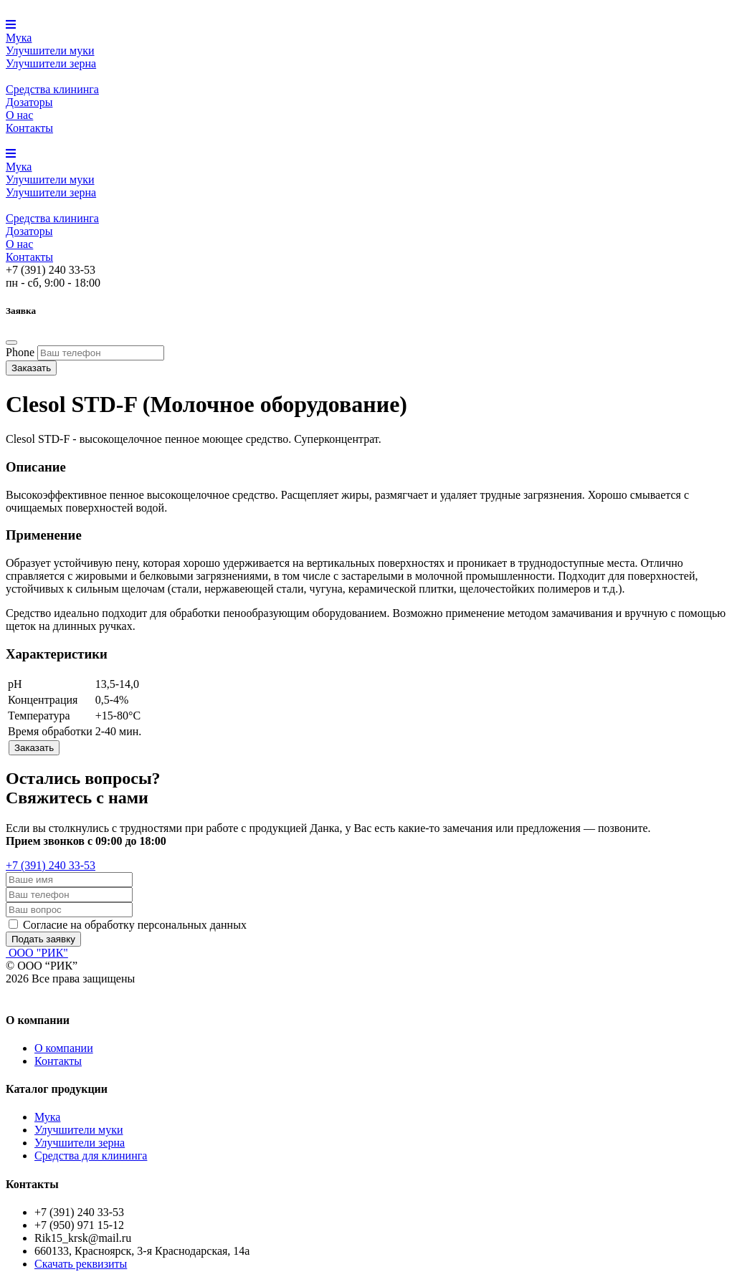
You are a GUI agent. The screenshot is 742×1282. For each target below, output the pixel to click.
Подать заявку (43, 939)
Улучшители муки (50, 50)
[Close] (11, 342)
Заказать (31, 368)
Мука (19, 38)
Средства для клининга (90, 1155)
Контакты (29, 128)
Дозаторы (29, 102)
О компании (63, 1048)
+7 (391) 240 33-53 (50, 865)
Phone (20, 352)
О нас (19, 115)
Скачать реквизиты (80, 1264)
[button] (11, 25)
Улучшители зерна (51, 63)
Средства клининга (52, 89)
